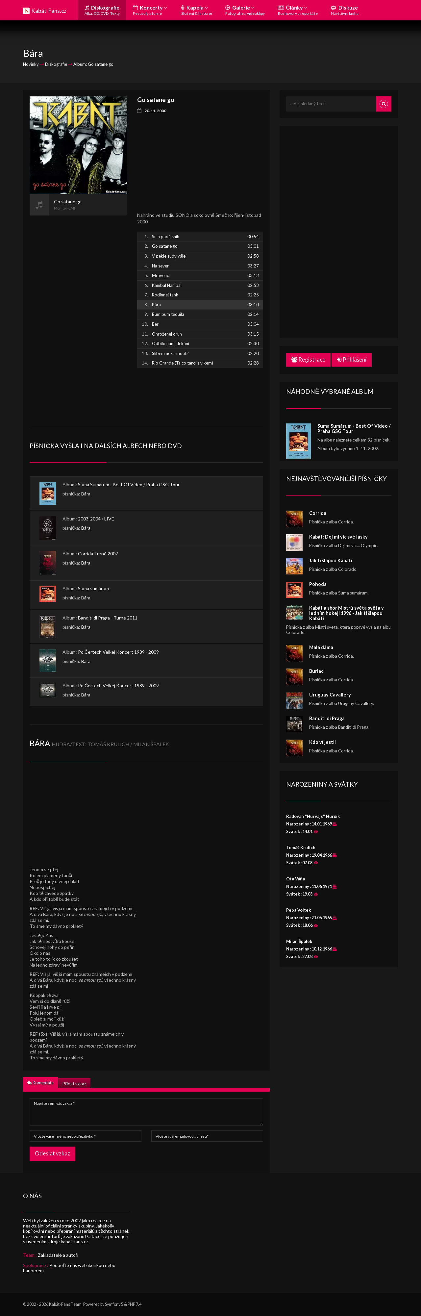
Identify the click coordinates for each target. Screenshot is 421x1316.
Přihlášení (351, 359)
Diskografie (102, 10)
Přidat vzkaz (74, 1083)
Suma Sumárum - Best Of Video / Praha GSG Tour (129, 484)
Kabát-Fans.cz (48, 10)
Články (298, 10)
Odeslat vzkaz (52, 1153)
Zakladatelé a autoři (58, 1255)
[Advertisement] (78, 314)
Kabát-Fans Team (65, 1304)
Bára (85, 493)
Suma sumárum (93, 588)
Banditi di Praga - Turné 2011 (107, 617)
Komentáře (40, 1082)
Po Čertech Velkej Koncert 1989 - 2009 (118, 652)
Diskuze (345, 10)
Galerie (245, 10)
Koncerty (150, 10)
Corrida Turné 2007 (98, 553)
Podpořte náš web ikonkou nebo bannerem (69, 1267)
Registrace (308, 359)
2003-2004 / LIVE (96, 518)
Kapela (196, 10)
